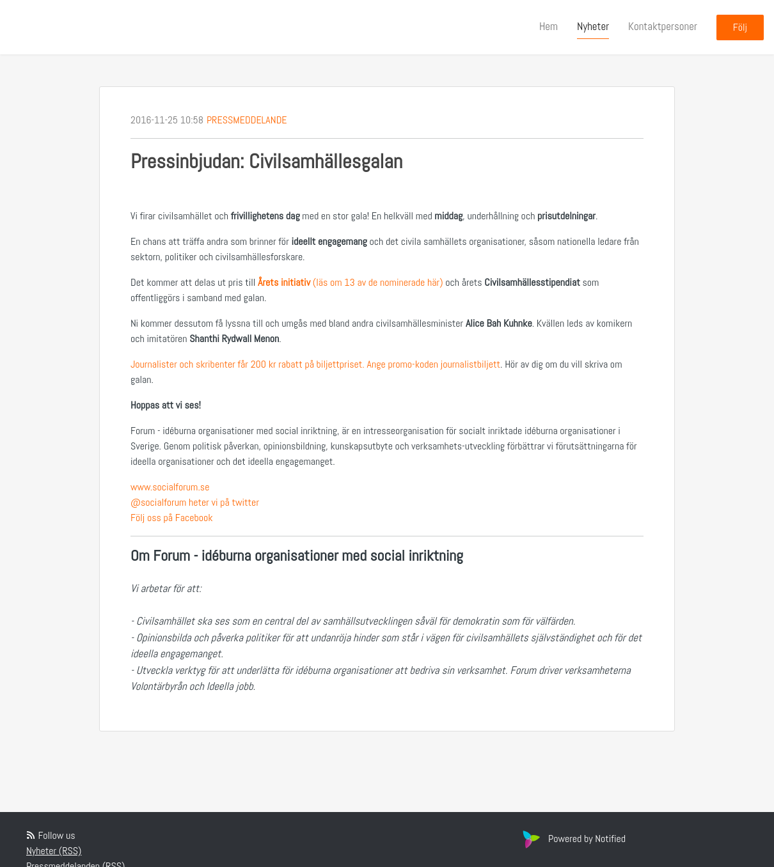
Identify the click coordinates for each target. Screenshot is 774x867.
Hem (548, 26)
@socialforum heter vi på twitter (194, 502)
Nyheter (593, 26)
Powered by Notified (572, 838)
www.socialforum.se (169, 487)
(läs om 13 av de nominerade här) (350, 282)
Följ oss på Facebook (171, 517)
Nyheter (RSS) (53, 850)
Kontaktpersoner (662, 26)
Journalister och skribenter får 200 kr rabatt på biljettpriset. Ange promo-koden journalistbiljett (315, 364)
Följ (740, 27)
